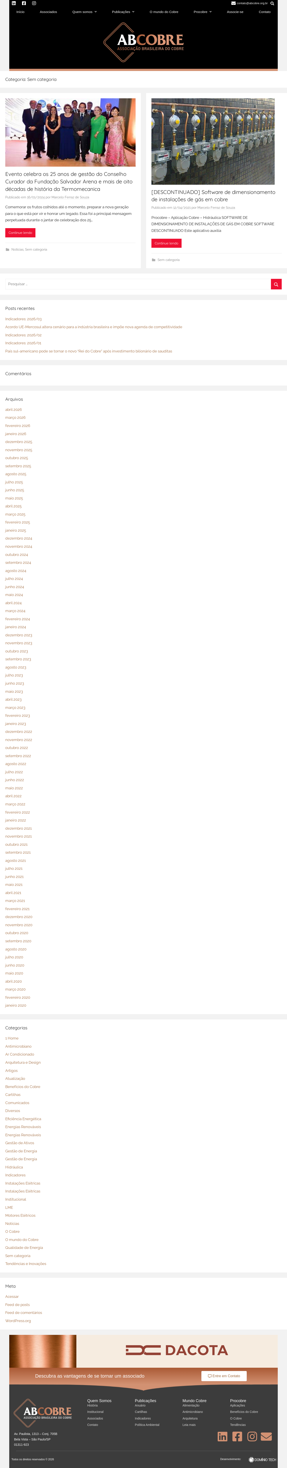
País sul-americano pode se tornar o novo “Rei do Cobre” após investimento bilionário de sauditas (88, 351)
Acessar (12, 1296)
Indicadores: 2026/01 (23, 343)
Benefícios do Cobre (22, 1086)
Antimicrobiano (18, 1046)
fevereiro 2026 (17, 425)
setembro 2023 (18, 659)
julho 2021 (13, 868)
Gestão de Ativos (19, 1143)
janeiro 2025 (15, 530)
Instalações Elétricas (22, 1183)
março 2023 (15, 707)
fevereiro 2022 (17, 812)
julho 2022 (14, 772)
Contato (265, 12)
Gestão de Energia (21, 1151)
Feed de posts (17, 1304)
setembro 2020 (18, 941)
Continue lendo (20, 233)
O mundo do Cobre (164, 12)
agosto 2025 (15, 474)
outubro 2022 (16, 747)
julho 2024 (14, 578)
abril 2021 (13, 892)
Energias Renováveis (23, 1127)
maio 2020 (14, 973)
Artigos (11, 1070)
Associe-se (235, 12)
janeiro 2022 (15, 820)
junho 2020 (14, 965)
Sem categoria (36, 249)
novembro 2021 (18, 836)
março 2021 (15, 900)
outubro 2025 (16, 458)
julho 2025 (14, 482)
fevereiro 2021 (17, 909)
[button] (272, 3)
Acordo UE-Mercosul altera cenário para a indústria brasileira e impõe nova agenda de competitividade (93, 327)
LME (9, 1207)
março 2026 (15, 417)
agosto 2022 (15, 764)
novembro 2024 (18, 546)
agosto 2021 (15, 860)
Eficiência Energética (23, 1119)
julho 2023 (14, 675)
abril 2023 (13, 699)
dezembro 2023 (18, 635)
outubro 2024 (16, 554)
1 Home (11, 1038)
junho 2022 (14, 780)
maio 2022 (14, 788)
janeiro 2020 (15, 1005)
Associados (48, 12)
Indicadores (15, 1175)
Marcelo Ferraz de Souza (70, 197)
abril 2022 (13, 796)
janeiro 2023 (15, 723)
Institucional (15, 1199)
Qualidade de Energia (24, 1247)
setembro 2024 (18, 562)
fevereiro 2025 (17, 522)
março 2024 (15, 611)
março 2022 (15, 804)
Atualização (15, 1078)
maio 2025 (14, 498)
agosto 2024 (15, 570)
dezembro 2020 (18, 917)
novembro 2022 (18, 740)
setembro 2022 (18, 756)
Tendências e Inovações (25, 1263)
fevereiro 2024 (17, 619)
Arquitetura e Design (23, 1062)
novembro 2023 (18, 643)
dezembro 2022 (18, 731)
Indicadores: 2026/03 (23, 319)
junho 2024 (14, 587)
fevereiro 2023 (17, 715)
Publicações (123, 11)
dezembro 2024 (18, 538)
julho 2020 (14, 957)
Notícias (17, 249)
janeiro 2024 (15, 627)
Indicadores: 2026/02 (23, 335)
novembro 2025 (18, 450)
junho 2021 (14, 876)
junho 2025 (14, 490)
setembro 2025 (18, 466)
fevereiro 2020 (17, 997)
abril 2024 (13, 603)
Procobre (203, 11)
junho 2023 (14, 683)
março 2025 (15, 514)
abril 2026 (13, 409)
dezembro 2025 (18, 442)
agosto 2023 (15, 667)
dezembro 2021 (18, 828)
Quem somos (84, 11)
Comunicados (17, 1103)
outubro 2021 (16, 844)
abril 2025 (13, 506)
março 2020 (15, 989)
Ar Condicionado (19, 1054)
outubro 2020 (16, 933)
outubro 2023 (16, 651)
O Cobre (12, 1231)
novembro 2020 (18, 925)
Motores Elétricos (20, 1215)
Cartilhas (12, 1094)
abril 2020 (13, 981)
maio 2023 (14, 691)
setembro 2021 (18, 852)
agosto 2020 (15, 949)
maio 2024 (14, 594)
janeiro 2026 (15, 434)
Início (20, 12)
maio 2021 (13, 884)
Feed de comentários (23, 1312)
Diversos (12, 1110)
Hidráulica (14, 1167)
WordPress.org (18, 1321)
